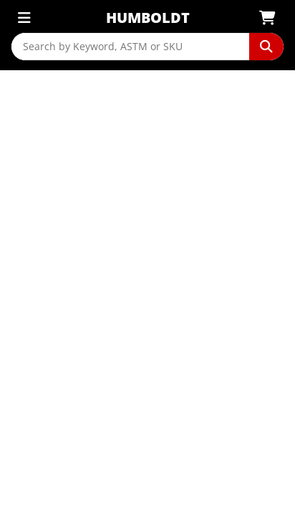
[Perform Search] (266, 46)
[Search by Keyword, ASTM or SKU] (130, 46)
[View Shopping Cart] (271, 18)
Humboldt (148, 17)
